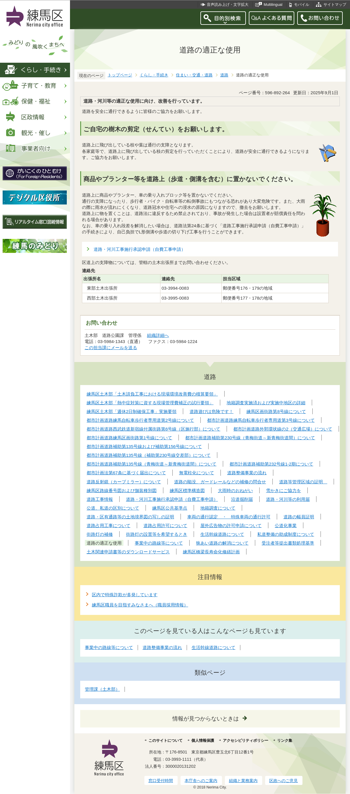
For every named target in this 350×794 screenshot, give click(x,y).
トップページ (120, 75)
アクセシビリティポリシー (245, 740)
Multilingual (273, 4)
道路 (224, 75)
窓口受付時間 (160, 780)
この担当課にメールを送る (111, 347)
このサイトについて (165, 740)
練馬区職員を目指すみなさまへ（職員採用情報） (140, 604)
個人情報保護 (202, 740)
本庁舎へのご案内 (201, 780)
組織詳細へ (158, 335)
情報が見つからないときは (205, 719)
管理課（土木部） (102, 689)
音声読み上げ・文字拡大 (228, 4)
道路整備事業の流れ (162, 647)
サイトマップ (334, 4)
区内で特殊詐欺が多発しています (125, 594)
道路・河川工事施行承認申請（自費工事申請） (140, 249)
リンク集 (284, 740)
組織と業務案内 (243, 780)
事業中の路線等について (109, 647)
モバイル (301, 4)
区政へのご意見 (283, 780)
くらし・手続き (154, 75)
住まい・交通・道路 (194, 75)
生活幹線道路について (213, 647)
